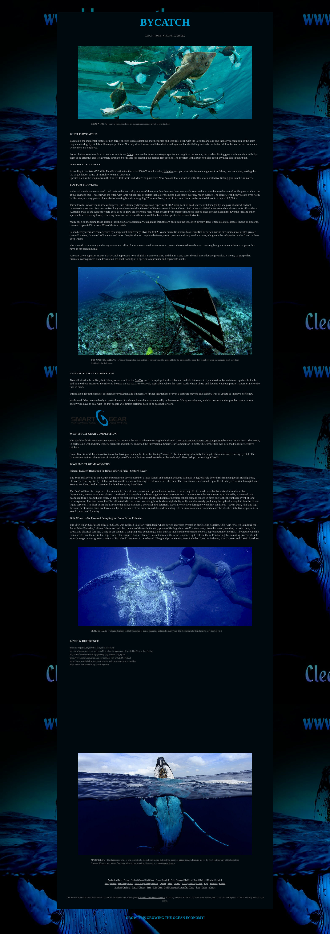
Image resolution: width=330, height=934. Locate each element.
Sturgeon (174, 887)
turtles (160, 140)
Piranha (177, 883)
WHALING (167, 36)
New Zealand (166, 177)
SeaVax (139, 380)
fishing (130, 154)
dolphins (168, 171)
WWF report (87, 255)
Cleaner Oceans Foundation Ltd (151, 897)
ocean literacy (169, 863)
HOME (158, 36)
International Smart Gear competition (202, 440)
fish (162, 157)
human (181, 860)
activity (187, 860)
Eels (172, 880)
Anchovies (112, 880)
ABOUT (148, 36)
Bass (120, 880)
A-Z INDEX (179, 36)
